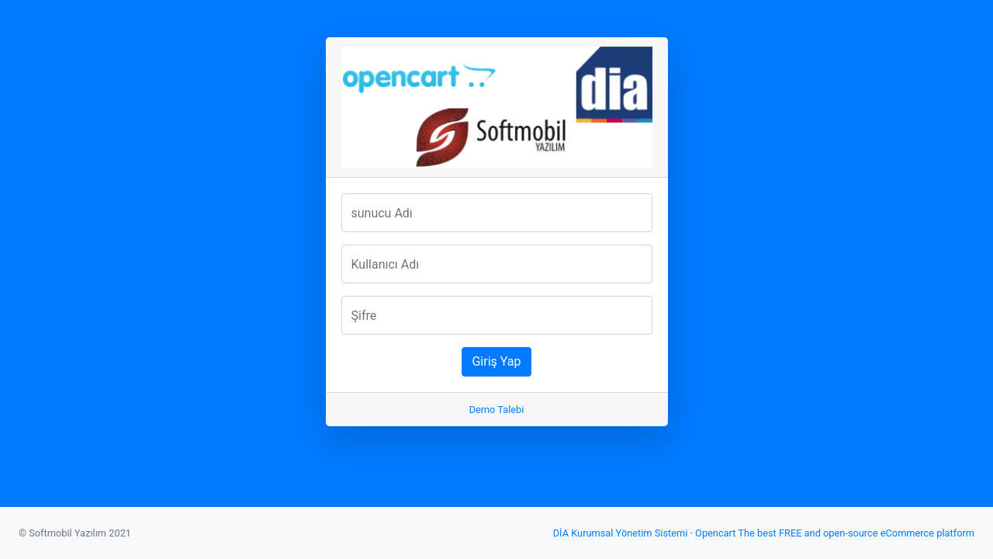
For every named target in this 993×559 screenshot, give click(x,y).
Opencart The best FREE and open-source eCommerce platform (834, 533)
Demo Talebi (496, 409)
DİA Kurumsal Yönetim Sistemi (620, 533)
